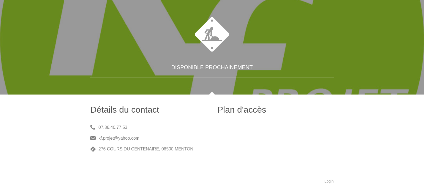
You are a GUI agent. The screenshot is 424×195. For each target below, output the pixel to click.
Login (329, 181)
